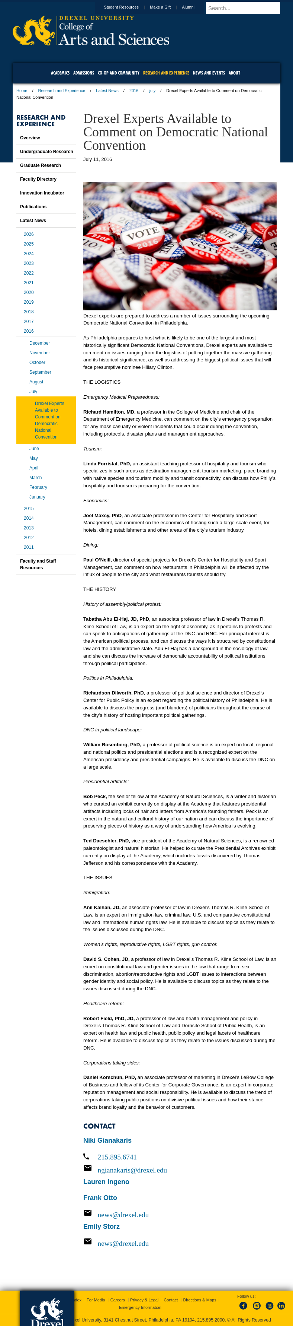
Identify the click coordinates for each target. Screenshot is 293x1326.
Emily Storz (101, 1226)
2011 (29, 547)
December (39, 343)
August (36, 381)
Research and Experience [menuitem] (166, 73)
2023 (29, 263)
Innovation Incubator (42, 193)
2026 (29, 234)
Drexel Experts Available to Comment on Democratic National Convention (49, 420)
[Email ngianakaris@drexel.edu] (180, 1170)
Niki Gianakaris (107, 1140)
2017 (29, 321)
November (39, 352)
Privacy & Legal (144, 1300)
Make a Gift (167, 7)
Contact (171, 1300)
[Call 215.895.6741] (180, 1157)
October (37, 362)
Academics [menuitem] (60, 73)
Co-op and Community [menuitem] (118, 73)
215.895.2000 (211, 1320)
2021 (29, 282)
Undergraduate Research (46, 151)
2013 (29, 528)
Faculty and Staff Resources (38, 564)
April (33, 468)
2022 (29, 273)
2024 (29, 253)
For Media (96, 1300)
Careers (117, 1300)
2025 (29, 244)
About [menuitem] (234, 73)
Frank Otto (100, 1198)
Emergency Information (140, 1307)
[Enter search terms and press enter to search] (246, 8)
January (37, 497)
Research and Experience (62, 90)
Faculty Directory (38, 179)
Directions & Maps (199, 1300)
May (33, 458)
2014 (29, 518)
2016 (133, 90)
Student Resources (128, 7)
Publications (33, 206)
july (152, 90)
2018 (29, 311)
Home (21, 90)
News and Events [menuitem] (209, 73)
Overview (30, 137)
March (35, 477)
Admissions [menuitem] (83, 73)
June (34, 448)
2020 (29, 292)
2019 (29, 302)
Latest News (107, 90)
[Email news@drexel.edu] (180, 1214)
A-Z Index (72, 1300)
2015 (29, 508)
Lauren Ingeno (106, 1182)
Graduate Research (40, 165)
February (38, 487)
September (40, 372)
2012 (29, 537)
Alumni (195, 7)
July (33, 391)
